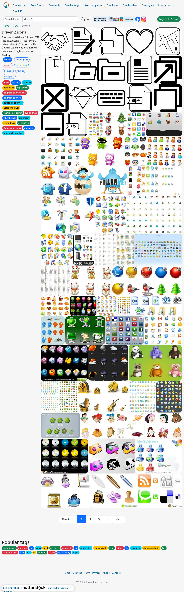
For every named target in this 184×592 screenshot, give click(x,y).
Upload (86, 19)
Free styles (148, 5)
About (106, 572)
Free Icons (112, 5)
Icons (15, 25)
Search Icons (12, 19)
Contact (116, 572)
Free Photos (37, 5)
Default (7, 59)
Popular (20, 70)
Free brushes (130, 5)
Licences (77, 572)
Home (6, 25)
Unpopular (9, 76)
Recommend (21, 65)
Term (87, 572)
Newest (7, 65)
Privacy (96, 572)
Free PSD (17, 11)
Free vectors (19, 5)
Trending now (21, 59)
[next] (118, 519)
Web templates (93, 5)
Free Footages (72, 5)
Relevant (8, 70)
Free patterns (165, 5)
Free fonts (54, 5)
